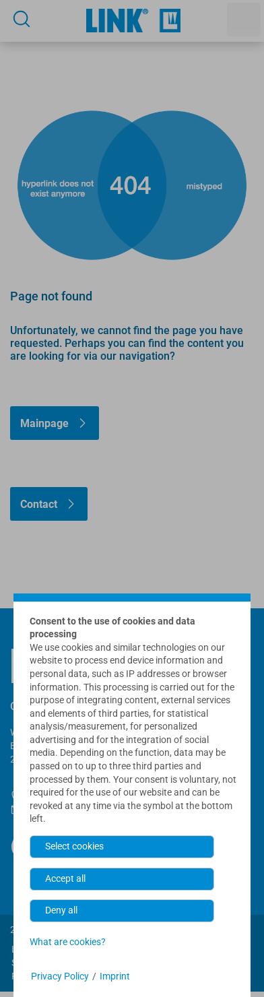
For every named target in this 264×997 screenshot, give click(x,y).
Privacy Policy (60, 976)
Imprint (115, 976)
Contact (38, 504)
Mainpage (44, 423)
